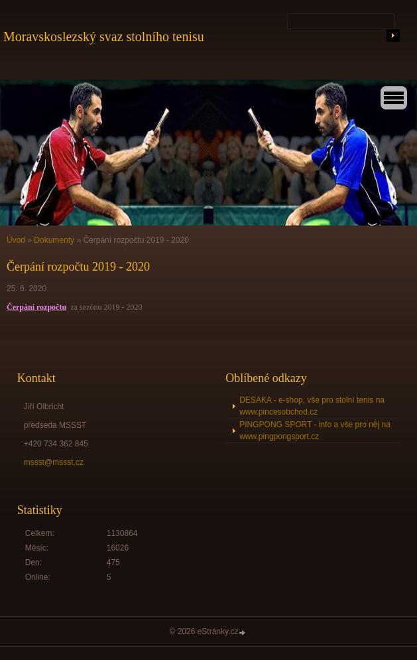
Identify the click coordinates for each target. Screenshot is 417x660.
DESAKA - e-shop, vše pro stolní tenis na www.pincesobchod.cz (312, 406)
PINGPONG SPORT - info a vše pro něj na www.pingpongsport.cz (314, 430)
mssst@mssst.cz (54, 462)
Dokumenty (54, 240)
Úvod (16, 240)
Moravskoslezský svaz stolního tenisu (103, 36)
